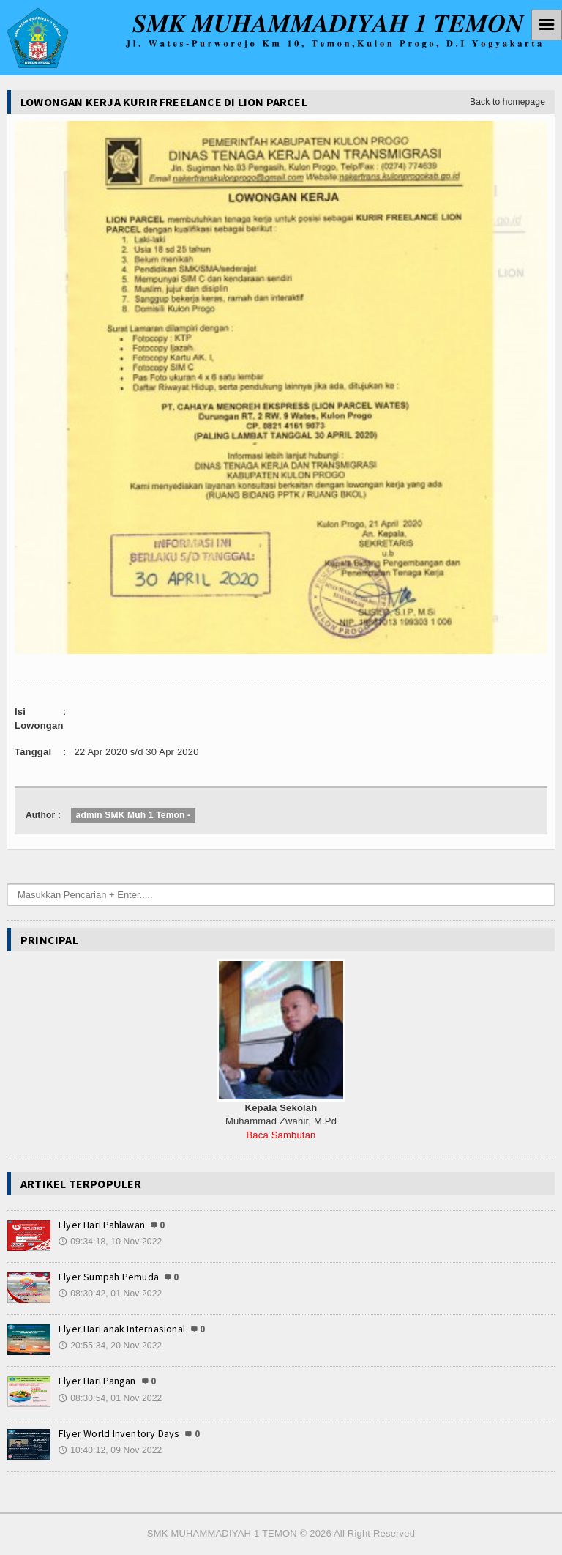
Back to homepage (507, 102)
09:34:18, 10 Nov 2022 (110, 1241)
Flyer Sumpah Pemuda (109, 1276)
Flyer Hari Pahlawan (102, 1224)
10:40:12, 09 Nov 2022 (110, 1450)
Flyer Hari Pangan (97, 1380)
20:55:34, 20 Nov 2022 (110, 1345)
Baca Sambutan (280, 1134)
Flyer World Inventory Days (119, 1433)
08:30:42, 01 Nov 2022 (110, 1293)
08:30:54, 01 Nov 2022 (110, 1398)
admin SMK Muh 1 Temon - (133, 815)
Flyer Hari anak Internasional (122, 1328)
